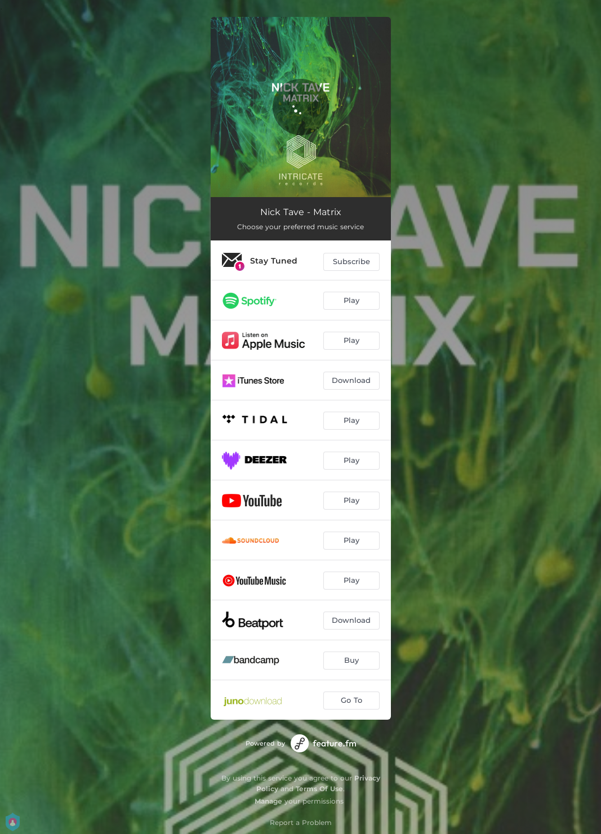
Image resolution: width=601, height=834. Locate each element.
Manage (268, 801)
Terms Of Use (319, 788)
